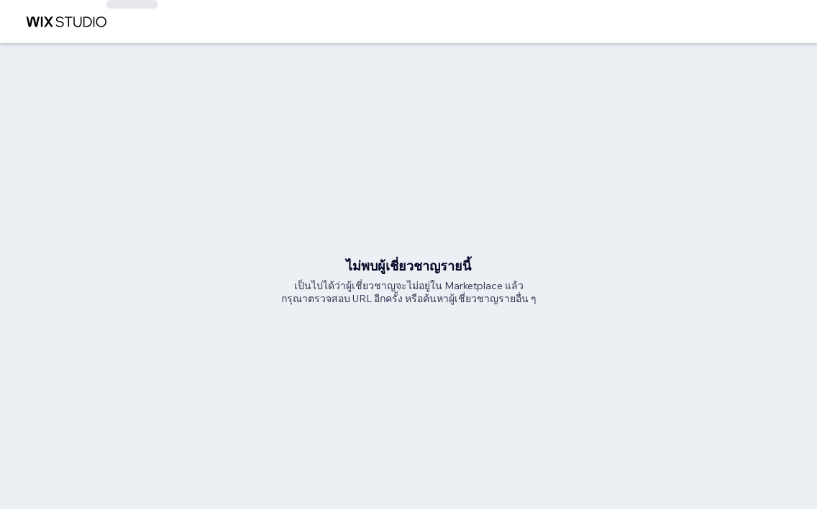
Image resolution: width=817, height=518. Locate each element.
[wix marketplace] (66, 22)
